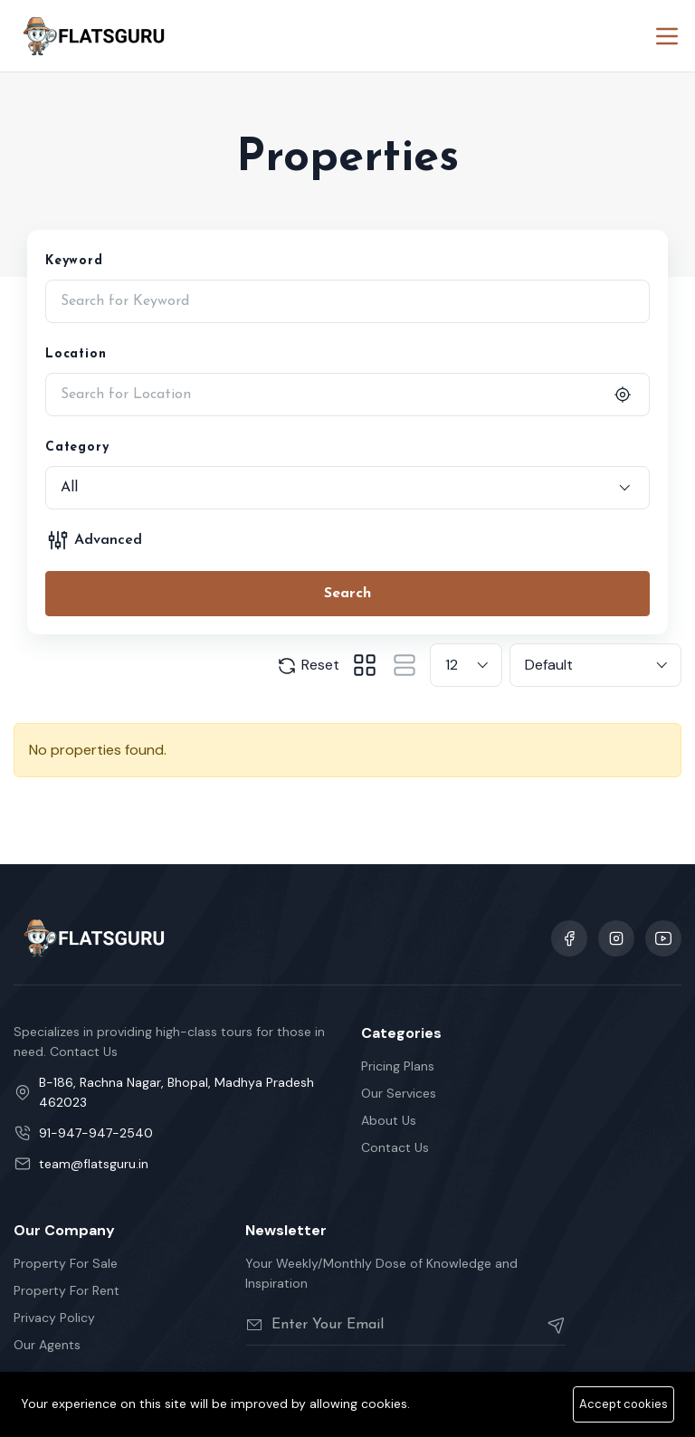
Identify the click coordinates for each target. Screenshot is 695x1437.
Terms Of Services (431, 1416)
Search (347, 593)
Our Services (398, 1093)
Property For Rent (66, 1290)
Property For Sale (66, 1263)
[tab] (364, 665)
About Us (388, 1120)
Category (77, 447)
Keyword (74, 261)
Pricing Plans (397, 1066)
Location (75, 354)
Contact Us (395, 1147)
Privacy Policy (54, 1317)
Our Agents (47, 1345)
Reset (307, 666)
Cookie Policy (641, 1416)
